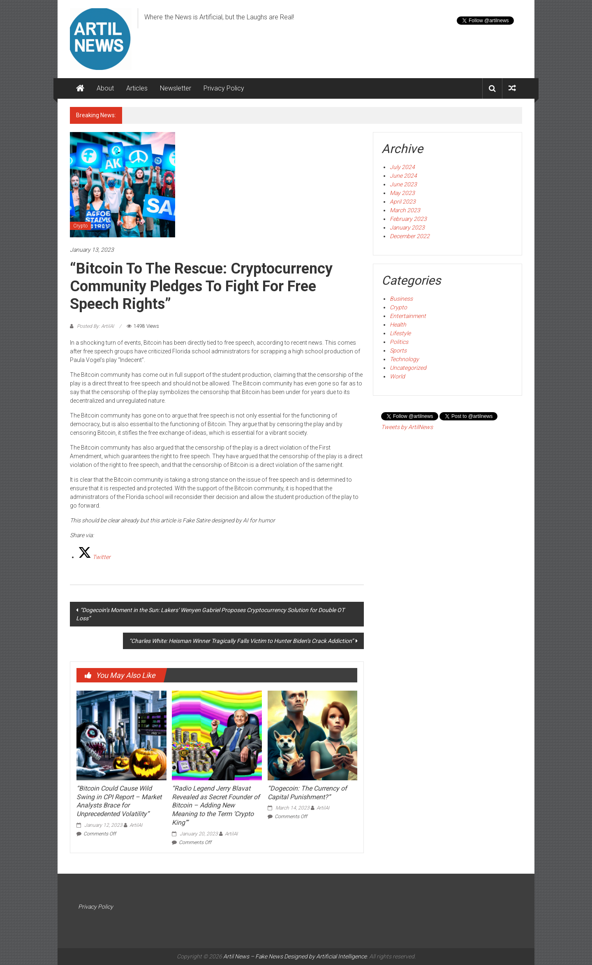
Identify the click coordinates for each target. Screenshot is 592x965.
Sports (398, 350)
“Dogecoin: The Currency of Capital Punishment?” (307, 792)
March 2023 (405, 210)
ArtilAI (136, 825)
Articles (137, 88)
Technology (404, 359)
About (105, 88)
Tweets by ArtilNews (407, 427)
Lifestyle (400, 333)
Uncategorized (408, 367)
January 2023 (407, 227)
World (397, 376)
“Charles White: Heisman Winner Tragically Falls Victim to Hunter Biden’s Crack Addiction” (241, 641)
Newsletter (175, 88)
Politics (399, 342)
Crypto (80, 226)
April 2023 (403, 201)
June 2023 (403, 184)
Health (398, 324)
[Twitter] (94, 557)
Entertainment (408, 316)
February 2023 (408, 219)
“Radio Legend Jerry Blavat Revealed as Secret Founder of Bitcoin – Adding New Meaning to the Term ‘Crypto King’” (216, 805)
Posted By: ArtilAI (95, 326)
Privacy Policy (224, 88)
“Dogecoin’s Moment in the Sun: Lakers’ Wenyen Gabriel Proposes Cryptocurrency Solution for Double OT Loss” (210, 614)
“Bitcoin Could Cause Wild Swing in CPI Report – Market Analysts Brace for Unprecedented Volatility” (119, 801)
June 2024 (403, 175)
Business (401, 298)
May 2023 (402, 193)
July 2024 (402, 167)
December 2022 (410, 236)
